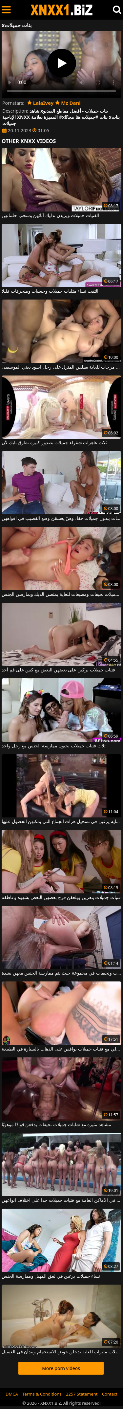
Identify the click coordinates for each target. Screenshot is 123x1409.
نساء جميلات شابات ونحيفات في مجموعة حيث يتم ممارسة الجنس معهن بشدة (61, 973)
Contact (109, 1394)
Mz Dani (68, 103)
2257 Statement (82, 1394)
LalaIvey (40, 103)
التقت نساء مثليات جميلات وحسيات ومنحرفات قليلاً (50, 291)
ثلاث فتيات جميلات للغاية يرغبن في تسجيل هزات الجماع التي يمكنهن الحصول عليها (61, 821)
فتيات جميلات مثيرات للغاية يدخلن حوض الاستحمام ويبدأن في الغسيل (61, 1352)
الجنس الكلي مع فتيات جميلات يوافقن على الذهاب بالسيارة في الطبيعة (61, 1049)
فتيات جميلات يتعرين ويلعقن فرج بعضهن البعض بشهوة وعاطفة (61, 897)
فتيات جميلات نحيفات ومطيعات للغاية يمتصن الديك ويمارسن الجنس (61, 594)
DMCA (12, 1394)
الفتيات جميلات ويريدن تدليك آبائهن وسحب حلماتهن (50, 215)
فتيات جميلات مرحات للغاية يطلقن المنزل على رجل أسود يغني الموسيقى (61, 367)
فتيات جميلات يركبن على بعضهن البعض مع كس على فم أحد (58, 670)
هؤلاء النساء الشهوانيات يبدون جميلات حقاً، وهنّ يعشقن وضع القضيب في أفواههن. (61, 518)
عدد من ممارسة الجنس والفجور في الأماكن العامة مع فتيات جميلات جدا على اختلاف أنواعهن (61, 1200)
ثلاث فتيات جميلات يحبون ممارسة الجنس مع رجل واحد (54, 746)
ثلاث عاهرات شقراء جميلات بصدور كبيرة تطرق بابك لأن (54, 443)
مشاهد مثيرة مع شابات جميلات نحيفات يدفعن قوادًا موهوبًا (56, 1124)
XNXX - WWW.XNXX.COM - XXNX (62, 10)
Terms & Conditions (41, 1394)
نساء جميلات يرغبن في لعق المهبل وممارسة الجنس (51, 1276)
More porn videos (61, 1368)
